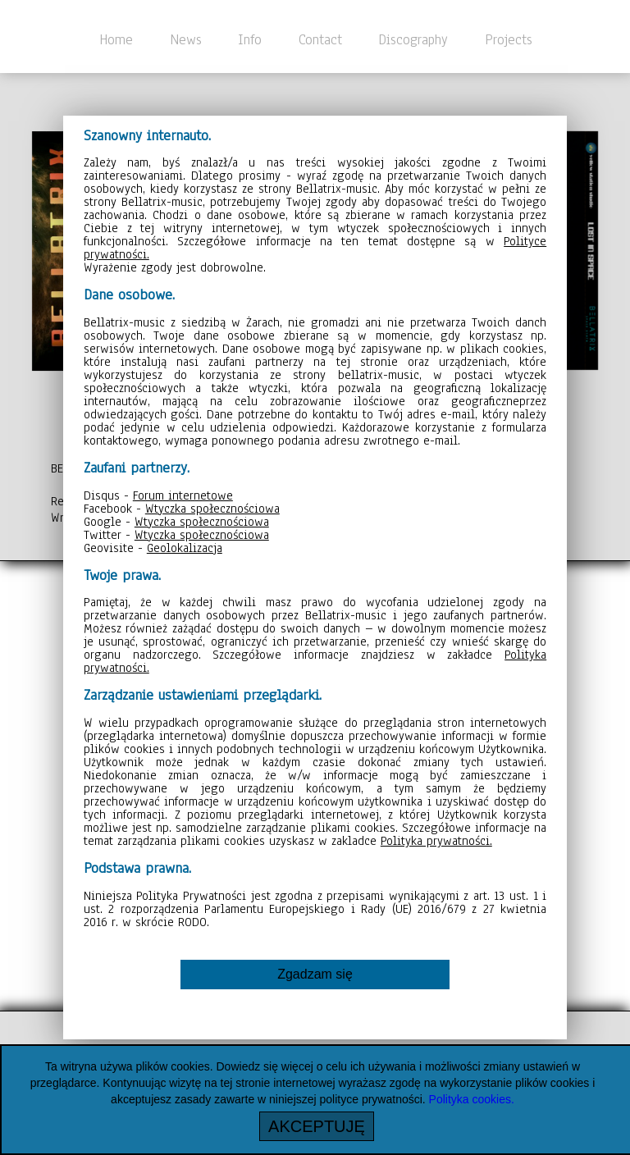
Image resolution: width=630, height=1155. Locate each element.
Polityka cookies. (471, 1099)
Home (116, 39)
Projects (508, 39)
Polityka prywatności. (436, 841)
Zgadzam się (315, 974)
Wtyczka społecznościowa (212, 508)
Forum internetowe (183, 495)
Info (250, 39)
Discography (413, 39)
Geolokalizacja (184, 548)
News (186, 39)
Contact (320, 39)
